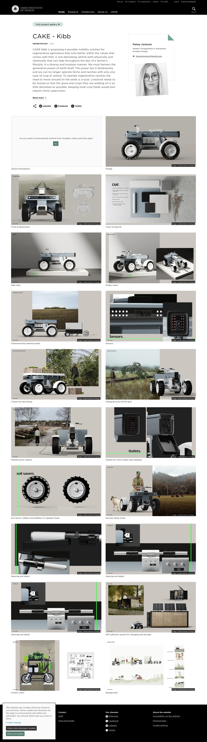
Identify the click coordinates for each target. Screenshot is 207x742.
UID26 (114, 11)
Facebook (113, 721)
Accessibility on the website (166, 716)
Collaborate (87, 11)
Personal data (159, 720)
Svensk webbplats (188, 2)
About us (102, 11)
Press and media (66, 720)
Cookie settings (160, 725)
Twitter (112, 730)
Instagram (113, 716)
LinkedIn (113, 725)
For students (130, 2)
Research (73, 11)
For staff (164, 2)
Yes (55, 143)
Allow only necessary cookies (21, 728)
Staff (60, 716)
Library (156, 2)
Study (61, 11)
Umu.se (120, 2)
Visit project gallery (46, 24)
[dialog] (29, 721)
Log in (176, 2)
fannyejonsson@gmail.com (149, 56)
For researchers (144, 2)
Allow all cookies (15, 734)
